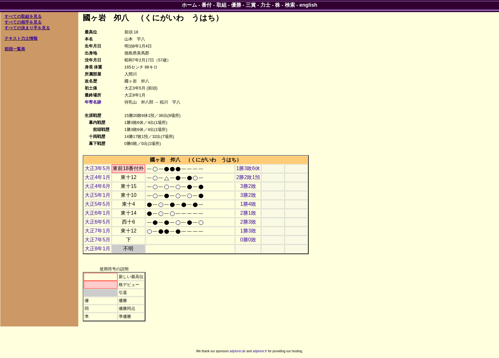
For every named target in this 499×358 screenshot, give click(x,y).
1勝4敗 (248, 204)
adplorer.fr (260, 351)
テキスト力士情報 (21, 38)
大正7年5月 (98, 239)
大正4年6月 (98, 186)
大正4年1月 (98, 177)
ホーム (189, 5)
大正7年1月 (98, 230)
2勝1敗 (248, 213)
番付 (206, 5)
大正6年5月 (98, 222)
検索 (290, 5)
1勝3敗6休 (248, 168)
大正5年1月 (98, 195)
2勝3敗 (248, 222)
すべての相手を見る (23, 22)
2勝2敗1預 (248, 177)
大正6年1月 (98, 213)
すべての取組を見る (23, 16)
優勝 (236, 5)
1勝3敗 (248, 230)
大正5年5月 (98, 204)
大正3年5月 (98, 168)
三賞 (251, 5)
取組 (221, 5)
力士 (265, 5)
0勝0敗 (248, 239)
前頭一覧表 (14, 49)
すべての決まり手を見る (27, 27)
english (308, 5)
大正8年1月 (98, 248)
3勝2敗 (248, 186)
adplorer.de (238, 351)
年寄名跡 (93, 102)
